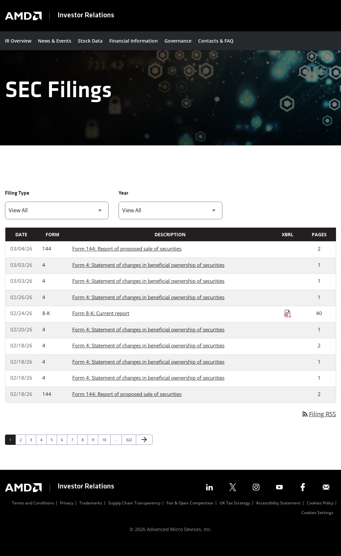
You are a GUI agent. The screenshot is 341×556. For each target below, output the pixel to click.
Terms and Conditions (33, 514)
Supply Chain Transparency (134, 514)
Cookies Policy (320, 514)
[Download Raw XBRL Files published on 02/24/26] (288, 324)
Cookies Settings (317, 524)
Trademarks (90, 514)
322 (130, 450)
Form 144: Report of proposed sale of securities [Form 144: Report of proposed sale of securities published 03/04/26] (126, 259)
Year (123, 204)
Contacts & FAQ (215, 41)
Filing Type (17, 204)
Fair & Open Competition (190, 514)
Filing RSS (318, 425)
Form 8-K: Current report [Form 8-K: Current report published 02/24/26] (100, 323)
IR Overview (18, 41)
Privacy (66, 514)
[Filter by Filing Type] (57, 221)
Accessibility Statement (278, 514)
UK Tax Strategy (234, 514)
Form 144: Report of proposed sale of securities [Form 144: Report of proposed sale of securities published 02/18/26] (126, 404)
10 (106, 450)
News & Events (54, 41)
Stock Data (90, 41)
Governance (178, 41)
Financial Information (133, 41)
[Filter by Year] (170, 221)
